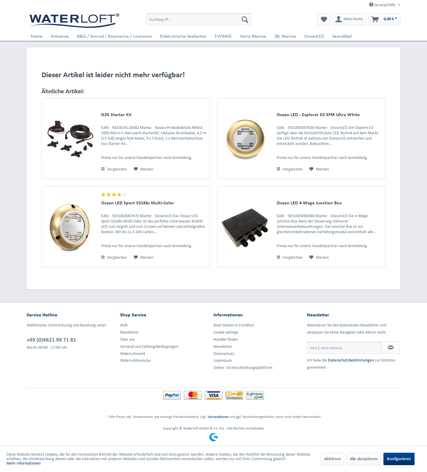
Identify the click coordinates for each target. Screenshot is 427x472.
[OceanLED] (314, 36)
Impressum (223, 360)
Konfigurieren (399, 459)
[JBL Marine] (285, 36)
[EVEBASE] (223, 36)
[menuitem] (198, 19)
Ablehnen (332, 459)
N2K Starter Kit (116, 114)
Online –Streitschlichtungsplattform (243, 367)
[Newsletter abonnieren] (390, 348)
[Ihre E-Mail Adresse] (344, 348)
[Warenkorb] (384, 19)
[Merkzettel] (324, 19)
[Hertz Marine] (253, 36)
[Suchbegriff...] (198, 19)
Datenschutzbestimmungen (351, 360)
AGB (124, 325)
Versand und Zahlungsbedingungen (149, 346)
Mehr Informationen (24, 463)
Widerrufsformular (135, 360)
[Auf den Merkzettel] (143, 169)
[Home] (37, 36)
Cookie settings (226, 332)
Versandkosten (218, 417)
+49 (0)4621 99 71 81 (51, 339)
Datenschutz (224, 353)
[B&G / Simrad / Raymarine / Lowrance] (114, 36)
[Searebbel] (342, 36)
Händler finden (226, 339)
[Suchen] (245, 19)
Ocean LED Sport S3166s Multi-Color (137, 202)
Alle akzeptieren (364, 459)
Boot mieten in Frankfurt (234, 325)
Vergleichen (114, 169)
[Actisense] (60, 36)
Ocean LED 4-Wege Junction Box (309, 202)
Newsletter (129, 332)
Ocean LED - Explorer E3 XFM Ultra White (318, 114)
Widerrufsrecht (132, 353)
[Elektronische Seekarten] (183, 36)
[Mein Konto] (349, 19)
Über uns (127, 339)
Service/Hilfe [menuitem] (382, 4)
